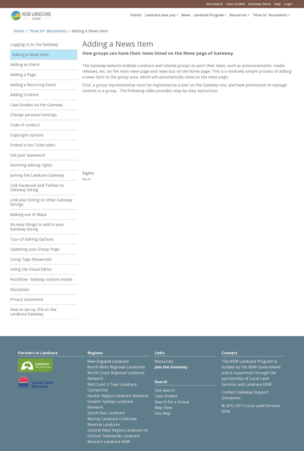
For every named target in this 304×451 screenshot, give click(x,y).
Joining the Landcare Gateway (37, 175)
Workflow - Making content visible (41, 279)
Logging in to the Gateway (34, 44)
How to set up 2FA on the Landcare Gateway (33, 312)
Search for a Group (172, 401)
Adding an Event (24, 64)
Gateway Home (259, 4)
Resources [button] (238, 15)
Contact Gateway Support (245, 392)
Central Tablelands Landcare (113, 435)
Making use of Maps (28, 214)
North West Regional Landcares (116, 366)
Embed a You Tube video (32, 144)
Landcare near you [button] (160, 15)
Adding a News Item (30, 54)
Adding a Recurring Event (33, 84)
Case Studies (235, 4)
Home (19, 30)
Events (136, 15)
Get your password (27, 155)
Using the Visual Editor (31, 269)
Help (277, 4)
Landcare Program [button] (209, 15)
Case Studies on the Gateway (36, 104)
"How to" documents (48, 30)
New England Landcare (108, 361)
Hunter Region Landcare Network (117, 395)
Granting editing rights (31, 165)
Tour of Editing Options (32, 239)
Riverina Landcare (103, 424)
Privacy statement (26, 299)
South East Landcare (106, 412)
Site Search (214, 4)
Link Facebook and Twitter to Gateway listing (37, 187)
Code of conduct (25, 124)
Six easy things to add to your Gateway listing (37, 227)
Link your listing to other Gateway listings (41, 202)
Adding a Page (23, 74)
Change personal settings (33, 114)
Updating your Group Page (34, 249)
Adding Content (24, 94)
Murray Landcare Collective (112, 418)
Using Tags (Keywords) (31, 259)
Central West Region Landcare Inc (118, 430)
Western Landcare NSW (108, 441)
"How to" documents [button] (270, 15)
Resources (164, 361)
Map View (163, 407)
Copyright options (26, 135)
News (185, 15)
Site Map (163, 413)
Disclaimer (19, 289)
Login (288, 4)
